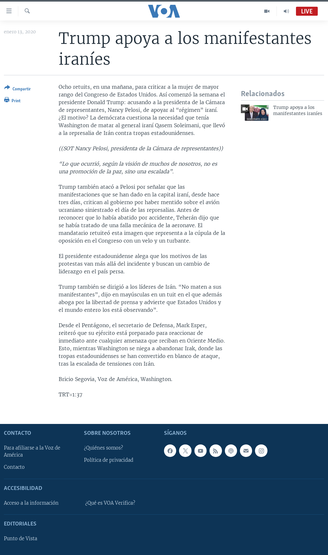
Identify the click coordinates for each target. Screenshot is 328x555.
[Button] (17, 89)
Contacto (14, 467)
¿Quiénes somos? (103, 448)
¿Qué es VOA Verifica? (110, 503)
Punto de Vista (20, 539)
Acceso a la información (31, 503)
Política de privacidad (108, 460)
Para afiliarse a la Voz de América (32, 451)
